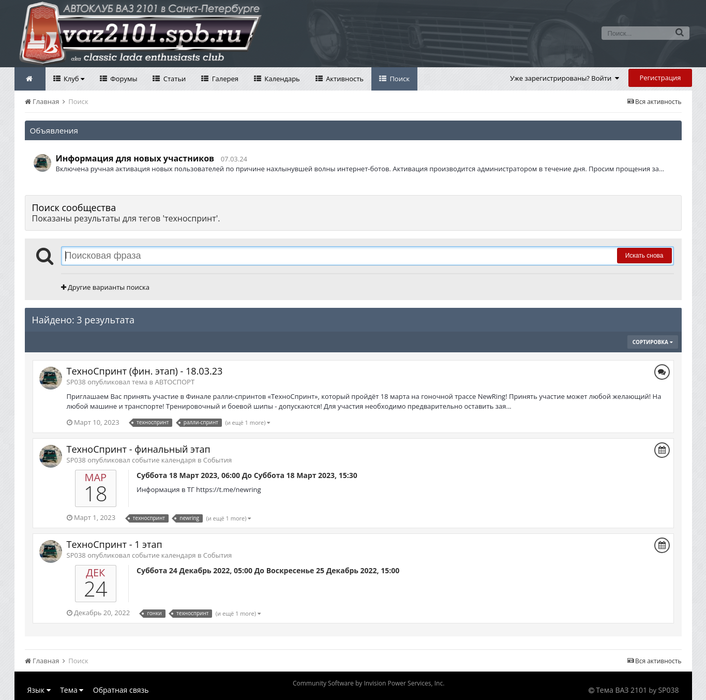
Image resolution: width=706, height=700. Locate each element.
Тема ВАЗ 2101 (621, 690)
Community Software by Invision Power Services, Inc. (368, 683)
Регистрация (660, 77)
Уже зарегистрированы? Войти (564, 78)
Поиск (399, 78)
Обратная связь (121, 690)
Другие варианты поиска (105, 287)
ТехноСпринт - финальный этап (139, 449)
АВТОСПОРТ (174, 381)
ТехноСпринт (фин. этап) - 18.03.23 (145, 371)
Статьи (173, 78)
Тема (71, 690)
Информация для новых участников (135, 158)
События (217, 460)
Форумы (123, 78)
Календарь (281, 78)
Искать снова (644, 255)
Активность (344, 78)
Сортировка (653, 342)
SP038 (668, 690)
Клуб (73, 78)
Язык (39, 690)
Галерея (224, 78)
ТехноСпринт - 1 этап (114, 544)
